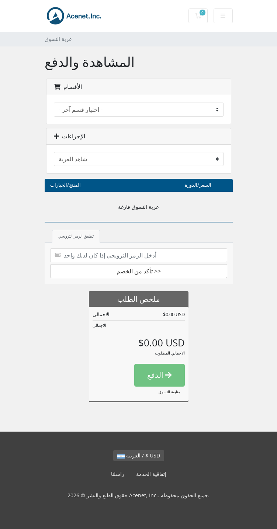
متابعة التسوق (169, 391)
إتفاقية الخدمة (151, 473)
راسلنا (117, 473)
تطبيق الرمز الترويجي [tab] (76, 236)
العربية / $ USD (138, 455)
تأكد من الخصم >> (139, 271)
